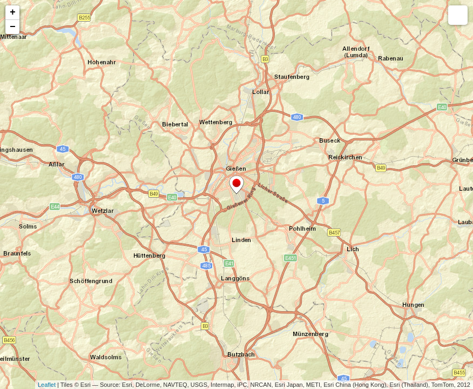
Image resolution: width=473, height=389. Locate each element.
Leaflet (47, 384)
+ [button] (13, 12)
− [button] (13, 27)
